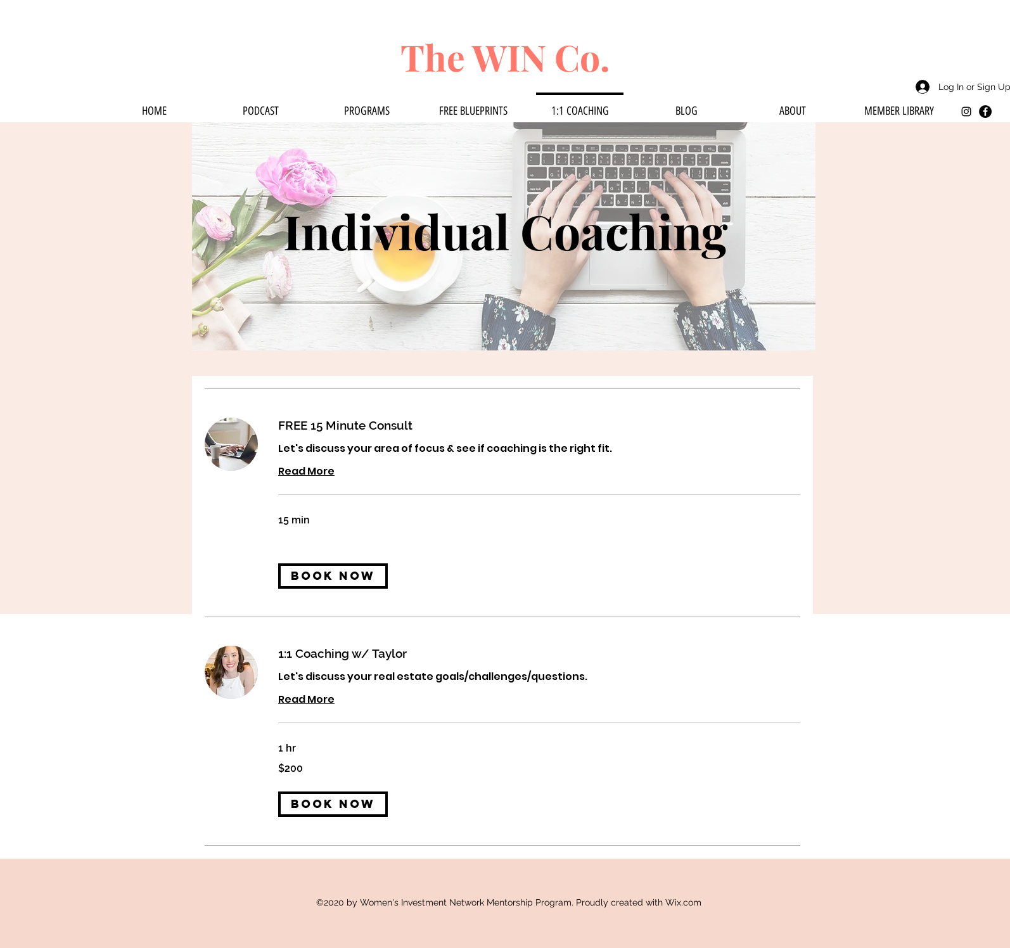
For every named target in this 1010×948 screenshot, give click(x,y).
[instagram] (966, 111)
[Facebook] (985, 111)
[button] (333, 576)
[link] (539, 425)
